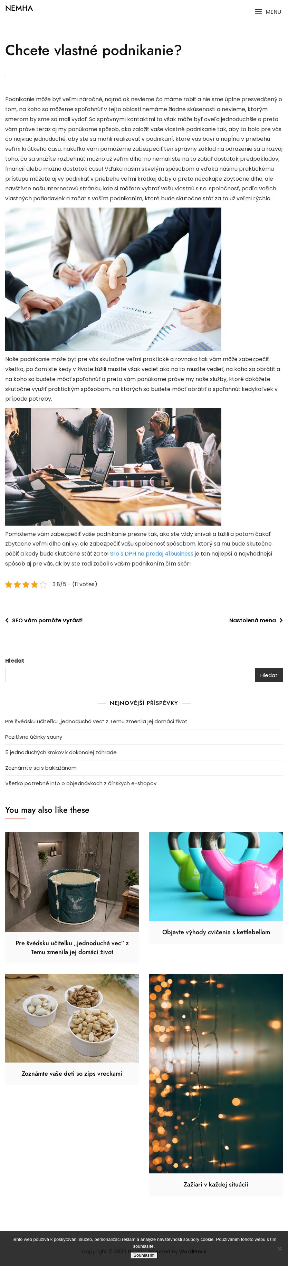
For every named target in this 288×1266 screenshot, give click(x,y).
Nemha (19, 7)
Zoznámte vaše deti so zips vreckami (72, 1073)
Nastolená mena (252, 620)
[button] (268, 12)
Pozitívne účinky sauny (33, 736)
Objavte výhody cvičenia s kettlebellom (216, 932)
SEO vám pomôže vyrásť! (47, 620)
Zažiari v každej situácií (216, 1184)
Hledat (14, 660)
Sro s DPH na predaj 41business (151, 554)
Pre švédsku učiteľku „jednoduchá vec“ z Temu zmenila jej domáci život (96, 721)
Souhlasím (143, 1255)
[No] (279, 1248)
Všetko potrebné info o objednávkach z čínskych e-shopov (80, 783)
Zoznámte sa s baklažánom (41, 767)
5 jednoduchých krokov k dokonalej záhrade (61, 752)
